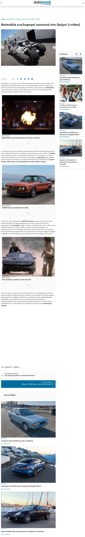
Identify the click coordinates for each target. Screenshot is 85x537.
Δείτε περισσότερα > (6, 443)
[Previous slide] (2, 47)
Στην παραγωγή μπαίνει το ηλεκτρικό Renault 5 (20, 375)
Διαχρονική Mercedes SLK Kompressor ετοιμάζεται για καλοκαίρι (68, 162)
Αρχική (3, 19)
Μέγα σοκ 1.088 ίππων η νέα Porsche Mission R (37, 384)
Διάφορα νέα (8, 367)
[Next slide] (54, 47)
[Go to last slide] (76, 54)
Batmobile (16, 367)
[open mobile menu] (1, 3)
